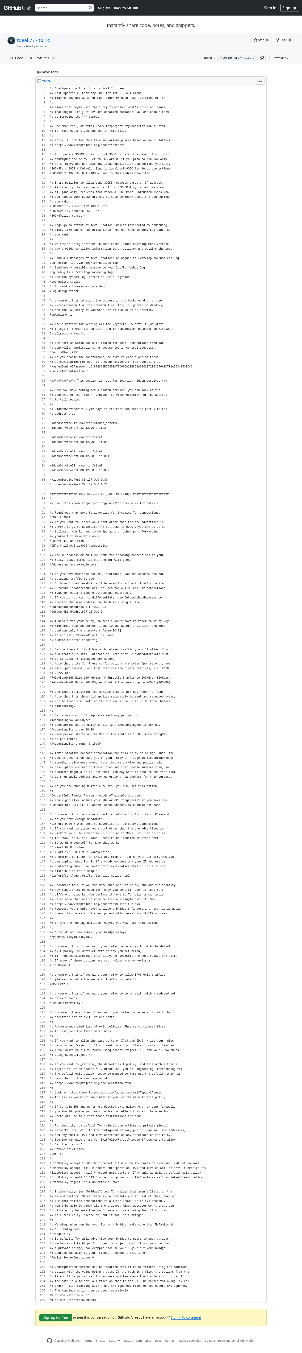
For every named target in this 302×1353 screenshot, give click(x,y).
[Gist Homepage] (17, 8)
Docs (158, 1341)
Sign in (270, 7)
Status (128, 1341)
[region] (151, 694)
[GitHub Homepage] (49, 1341)
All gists (104, 8)
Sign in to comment (186, 1317)
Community (143, 1341)
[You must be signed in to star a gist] (262, 40)
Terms (88, 1341)
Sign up (289, 7)
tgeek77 (26, 40)
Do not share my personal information (230, 1341)
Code (16, 58)
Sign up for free (55, 1317)
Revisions (42, 58)
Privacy (100, 1341)
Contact (170, 1341)
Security (114, 1341)
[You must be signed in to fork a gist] (284, 40)
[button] (262, 58)
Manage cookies (190, 1341)
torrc (44, 40)
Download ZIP (282, 58)
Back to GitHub (126, 8)
